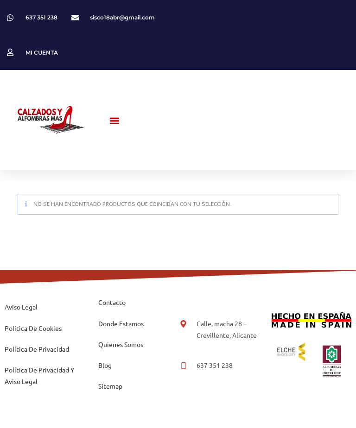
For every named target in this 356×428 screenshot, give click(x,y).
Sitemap (110, 386)
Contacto (112, 302)
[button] (114, 120)
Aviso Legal (21, 307)
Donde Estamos (121, 323)
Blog (105, 365)
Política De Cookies (33, 328)
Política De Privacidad (37, 349)
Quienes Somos (120, 344)
